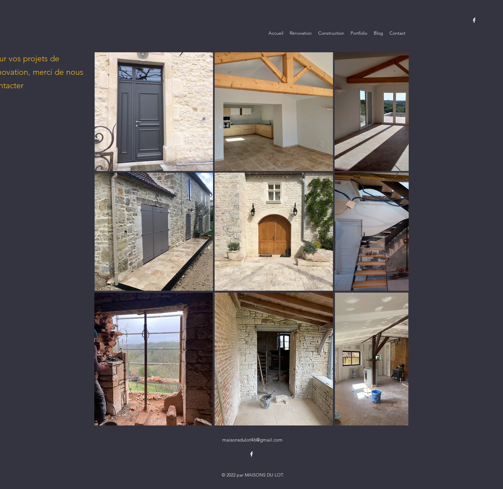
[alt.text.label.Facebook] (474, 20)
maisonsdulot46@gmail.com (252, 440)
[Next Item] (397, 171)
